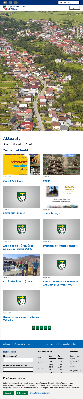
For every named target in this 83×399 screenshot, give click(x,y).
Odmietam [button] (21, 393)
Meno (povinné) (10, 356)
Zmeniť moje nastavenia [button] (40, 393)
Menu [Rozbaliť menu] (74, 8)
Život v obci (18, 144)
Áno (47, 344)
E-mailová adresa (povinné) (15, 365)
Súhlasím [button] (9, 393)
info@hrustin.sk (75, 371)
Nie (51, 344)
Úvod (6, 144)
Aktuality (30, 144)
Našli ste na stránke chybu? (66, 344)
